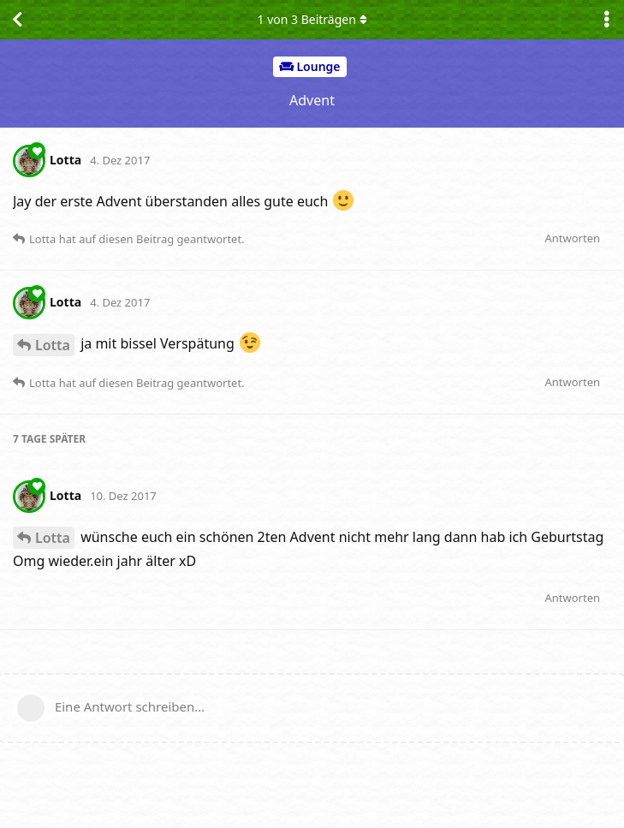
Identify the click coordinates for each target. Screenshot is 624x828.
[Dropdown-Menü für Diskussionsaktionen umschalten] (607, 19)
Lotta (52, 345)
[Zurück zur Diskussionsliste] (17, 19)
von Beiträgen (311, 19)
